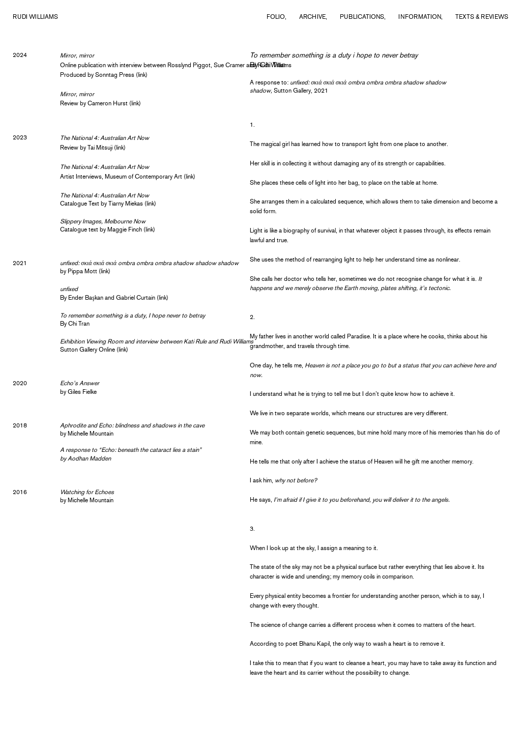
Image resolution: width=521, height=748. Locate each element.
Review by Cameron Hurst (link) (100, 103)
